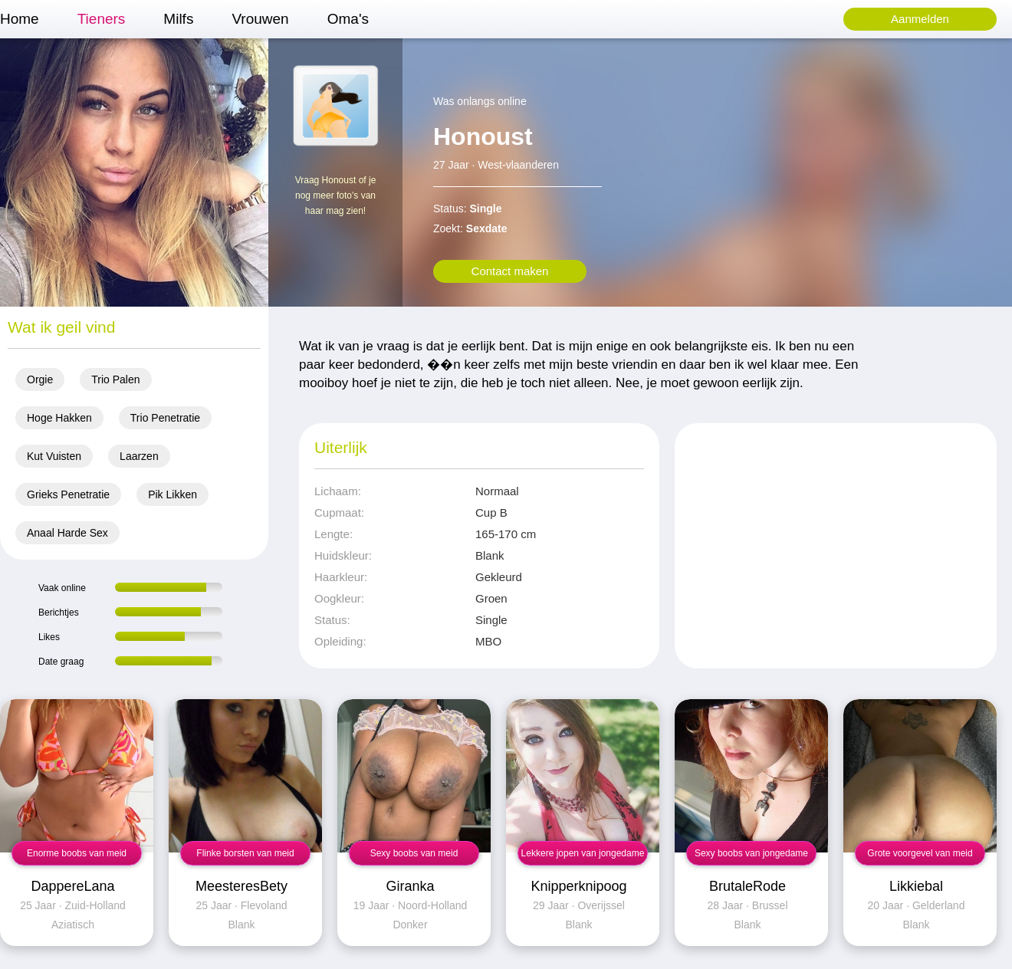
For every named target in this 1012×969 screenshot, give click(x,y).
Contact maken (510, 271)
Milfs (178, 19)
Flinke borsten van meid (245, 853)
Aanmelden (920, 18)
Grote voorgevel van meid (919, 853)
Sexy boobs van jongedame (751, 853)
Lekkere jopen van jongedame (583, 853)
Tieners (101, 19)
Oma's (348, 19)
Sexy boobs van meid (414, 853)
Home (19, 19)
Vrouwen (260, 19)
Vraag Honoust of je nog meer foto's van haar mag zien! (335, 195)
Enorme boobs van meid (77, 853)
